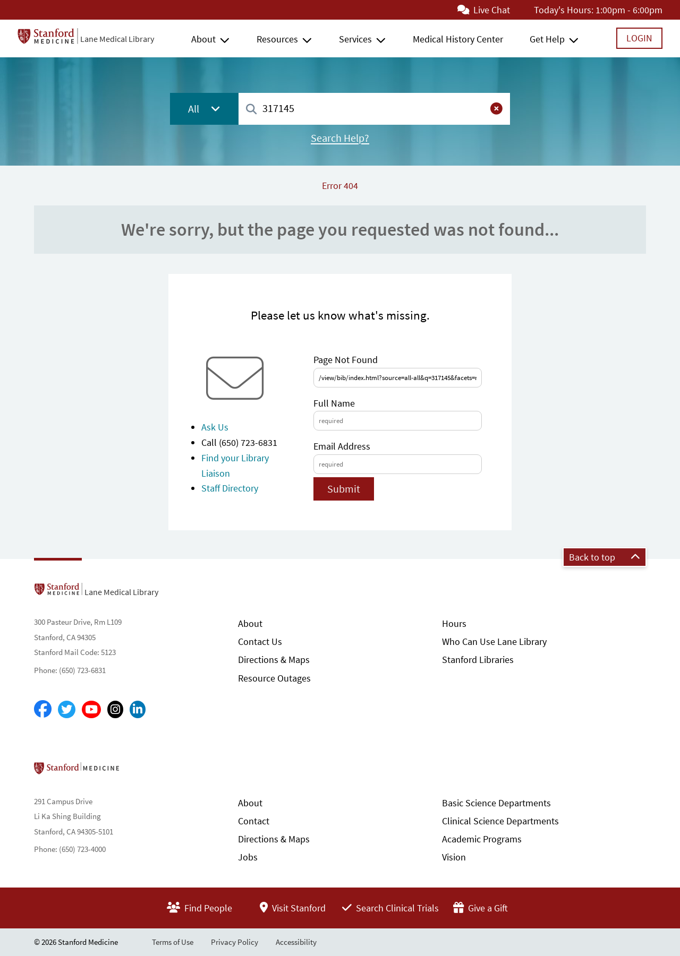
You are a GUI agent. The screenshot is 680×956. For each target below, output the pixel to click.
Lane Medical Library (117, 38)
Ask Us (214, 427)
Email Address (341, 446)
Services (355, 39)
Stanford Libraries (478, 659)
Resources (277, 39)
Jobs (248, 857)
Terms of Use (172, 942)
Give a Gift (480, 908)
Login (639, 38)
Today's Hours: (563, 10)
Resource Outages (274, 678)
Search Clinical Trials (390, 908)
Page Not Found (345, 360)
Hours (454, 623)
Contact (253, 821)
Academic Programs (482, 839)
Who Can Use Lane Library (494, 641)
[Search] (251, 110)
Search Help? (340, 138)
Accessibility (296, 942)
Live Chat (483, 10)
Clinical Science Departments (500, 821)
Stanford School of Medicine (138, 771)
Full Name (334, 403)
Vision (454, 857)
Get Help (547, 39)
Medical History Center (458, 39)
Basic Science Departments (496, 803)
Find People (199, 908)
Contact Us (260, 641)
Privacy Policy (234, 942)
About (203, 39)
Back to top (604, 557)
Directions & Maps (274, 659)
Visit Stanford (293, 908)
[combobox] (374, 108)
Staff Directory (229, 488)
